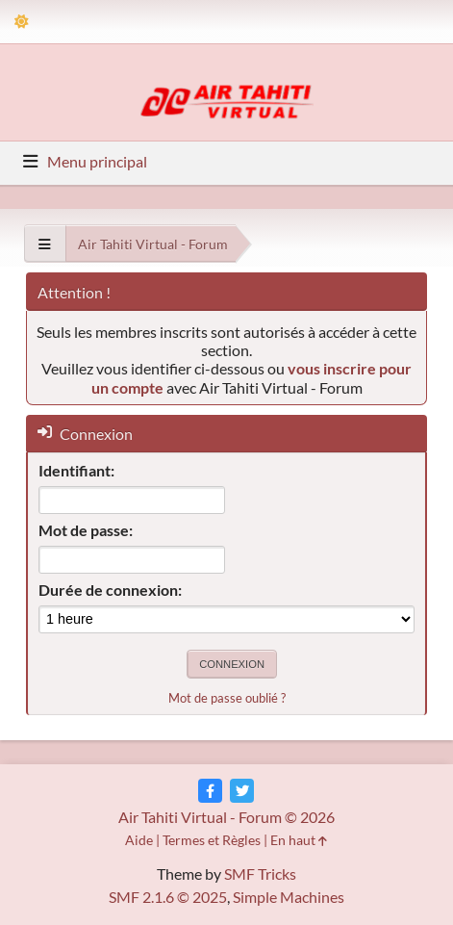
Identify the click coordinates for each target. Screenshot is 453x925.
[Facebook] (210, 791)
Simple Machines (288, 896)
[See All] (44, 244)
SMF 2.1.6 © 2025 (168, 896)
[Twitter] (242, 791)
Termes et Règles (212, 840)
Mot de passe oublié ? (227, 698)
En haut (298, 840)
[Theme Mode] (21, 21)
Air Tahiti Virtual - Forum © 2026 (226, 817)
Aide (139, 840)
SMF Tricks (260, 873)
